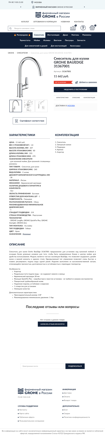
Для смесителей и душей (36, 46)
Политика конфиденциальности (77, 417)
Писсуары (69, 40)
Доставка (68, 393)
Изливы (46, 40)
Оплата (67, 397)
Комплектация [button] (89, 97)
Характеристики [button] (62, 97)
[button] (83, 27)
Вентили (57, 40)
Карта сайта (24, 413)
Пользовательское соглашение (31, 421)
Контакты (79, 22)
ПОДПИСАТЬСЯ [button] (75, 366)
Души (65, 35)
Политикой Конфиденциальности (64, 372)
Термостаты (25, 40)
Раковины (86, 35)
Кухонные (27, 234)
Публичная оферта (26, 417)
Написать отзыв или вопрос (52, 324)
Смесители (39, 35)
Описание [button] (76, 97)
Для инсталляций (59, 46)
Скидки (67, 413)
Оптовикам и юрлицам (45, 22)
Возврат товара (70, 400)
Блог (66, 410)
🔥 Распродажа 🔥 (22, 35)
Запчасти (81, 40)
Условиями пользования (50, 374)
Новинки (65, 22)
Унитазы (75, 35)
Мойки (37, 40)
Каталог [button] (25, 22)
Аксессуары (75, 46)
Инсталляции (53, 35)
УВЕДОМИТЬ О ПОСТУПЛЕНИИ (75, 89)
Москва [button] (71, 106)
